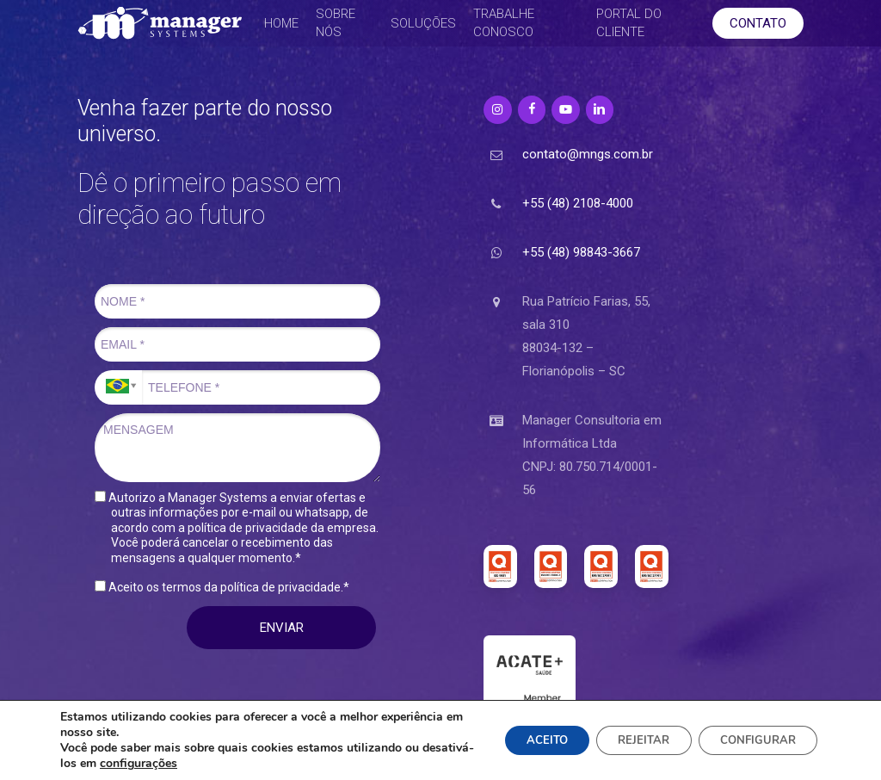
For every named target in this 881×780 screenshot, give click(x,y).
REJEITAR (627, 740)
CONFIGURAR (752, 740)
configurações (190, 763)
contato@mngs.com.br (587, 154)
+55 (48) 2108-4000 (577, 203)
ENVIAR (282, 627)
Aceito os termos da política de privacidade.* (222, 587)
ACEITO (519, 740)
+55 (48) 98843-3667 (581, 252)
